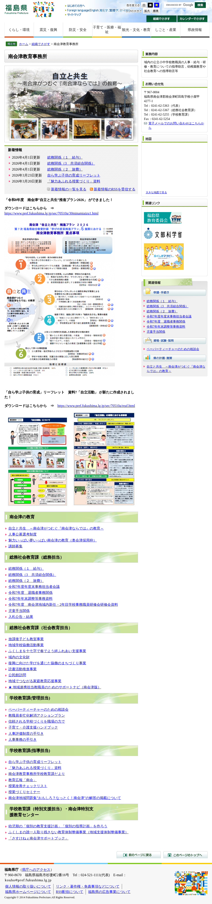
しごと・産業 (165, 30)
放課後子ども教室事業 (26, 639)
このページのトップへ (185, 854)
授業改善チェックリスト (27, 786)
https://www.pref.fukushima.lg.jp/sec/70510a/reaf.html (96, 406)
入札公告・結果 (20, 617)
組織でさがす (161, 18)
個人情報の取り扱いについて (28, 886)
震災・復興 (48, 30)
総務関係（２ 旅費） (65, 169)
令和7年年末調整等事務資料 (30, 598)
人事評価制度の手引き (26, 733)
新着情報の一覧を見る (68, 189)
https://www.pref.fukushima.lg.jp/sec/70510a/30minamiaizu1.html (51, 213)
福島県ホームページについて (28, 892)
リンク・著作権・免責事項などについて (87, 886)
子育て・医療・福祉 (107, 29)
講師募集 (15, 546)
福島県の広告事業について (109, 892)
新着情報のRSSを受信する (114, 189)
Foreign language (98, 10)
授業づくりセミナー (24, 792)
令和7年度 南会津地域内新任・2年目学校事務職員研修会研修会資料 (63, 604)
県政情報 (195, 30)
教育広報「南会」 (22, 780)
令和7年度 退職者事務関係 (30, 592)
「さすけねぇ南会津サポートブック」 (38, 838)
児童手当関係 (19, 611)
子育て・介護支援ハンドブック (33, 727)
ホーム (23, 44)
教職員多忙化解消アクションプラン (36, 715)
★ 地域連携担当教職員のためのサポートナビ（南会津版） (54, 687)
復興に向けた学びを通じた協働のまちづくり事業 (47, 663)
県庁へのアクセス (36, 870)
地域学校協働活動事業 (26, 645)
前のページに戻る (139, 854)
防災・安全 (78, 30)
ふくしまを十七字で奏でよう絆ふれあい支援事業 (47, 651)
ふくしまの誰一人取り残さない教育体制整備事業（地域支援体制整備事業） (68, 832)
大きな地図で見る (156, 192)
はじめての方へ (98, 6)
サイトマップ (98, 14)
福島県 (16, 9)
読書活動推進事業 (22, 669)
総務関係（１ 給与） (65, 157)
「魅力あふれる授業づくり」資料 (73, 181)
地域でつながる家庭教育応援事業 (34, 681)
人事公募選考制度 (22, 534)
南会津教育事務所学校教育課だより (36, 774)
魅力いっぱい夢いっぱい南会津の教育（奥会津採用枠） (52, 540)
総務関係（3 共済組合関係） (71, 163)
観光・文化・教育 (136, 30)
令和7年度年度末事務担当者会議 (34, 587)
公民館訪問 (17, 675)
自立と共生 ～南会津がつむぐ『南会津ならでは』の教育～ (56, 528)
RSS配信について (69, 892)
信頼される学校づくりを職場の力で (36, 721)
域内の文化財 (19, 657)
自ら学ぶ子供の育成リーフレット (73, 175)
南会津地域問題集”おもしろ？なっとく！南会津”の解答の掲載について (64, 798)
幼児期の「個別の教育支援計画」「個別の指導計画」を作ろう (57, 826)
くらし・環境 (19, 30)
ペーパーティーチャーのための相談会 (38, 709)
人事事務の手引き (22, 739)
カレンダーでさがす (192, 18)
